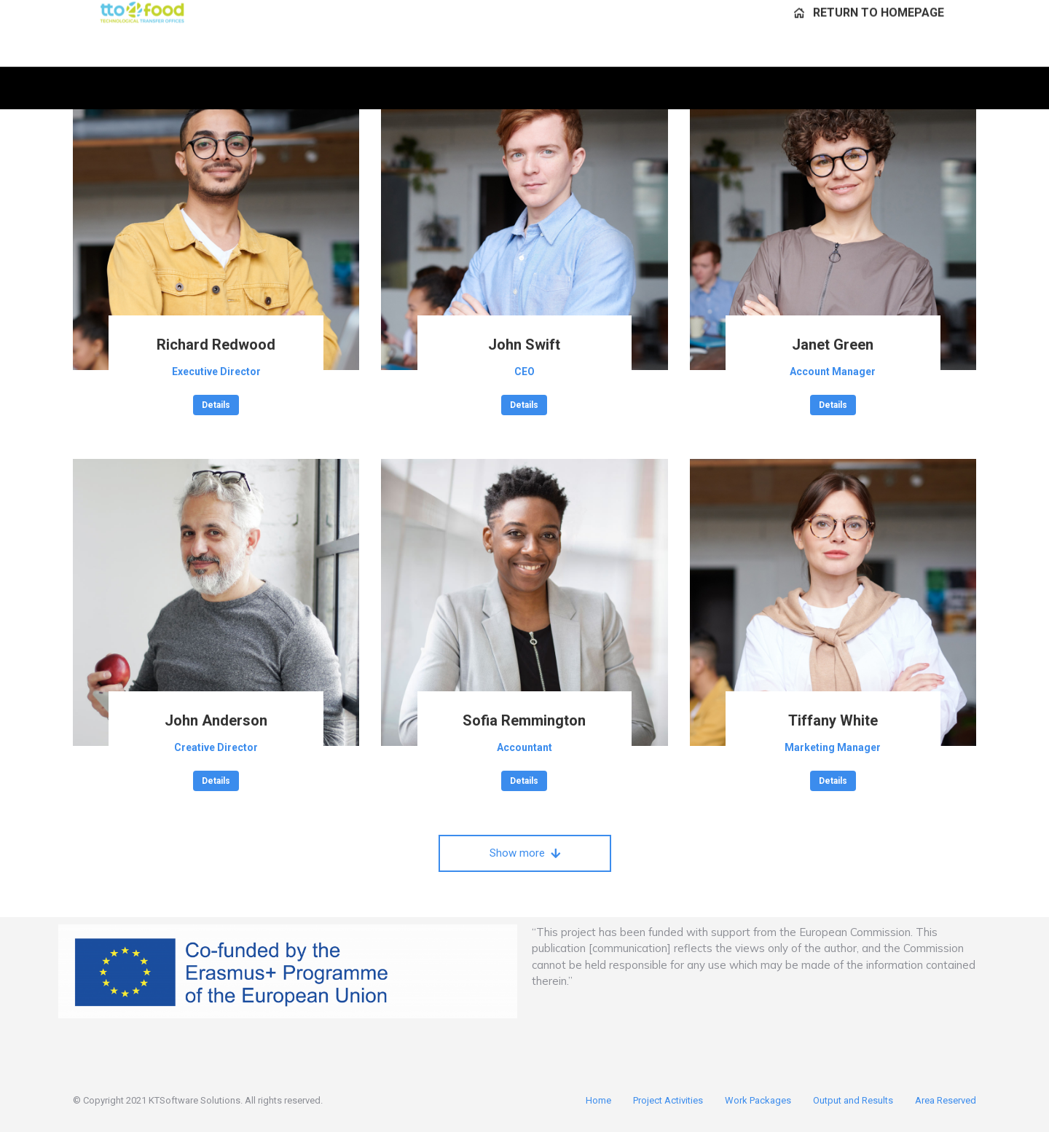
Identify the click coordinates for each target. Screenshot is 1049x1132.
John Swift (524, 344)
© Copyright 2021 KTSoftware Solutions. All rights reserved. (198, 1100)
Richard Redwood (216, 344)
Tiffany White (833, 720)
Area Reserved (945, 1100)
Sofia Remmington (524, 720)
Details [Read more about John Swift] (524, 405)
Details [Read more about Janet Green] (833, 405)
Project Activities (668, 1100)
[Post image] (216, 227)
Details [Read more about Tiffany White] (833, 781)
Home (598, 1100)
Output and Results (853, 1100)
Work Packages (758, 1100)
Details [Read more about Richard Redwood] (216, 405)
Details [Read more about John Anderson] (216, 781)
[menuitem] (869, 55)
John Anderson (216, 720)
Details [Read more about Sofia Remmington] (524, 781)
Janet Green (832, 344)
